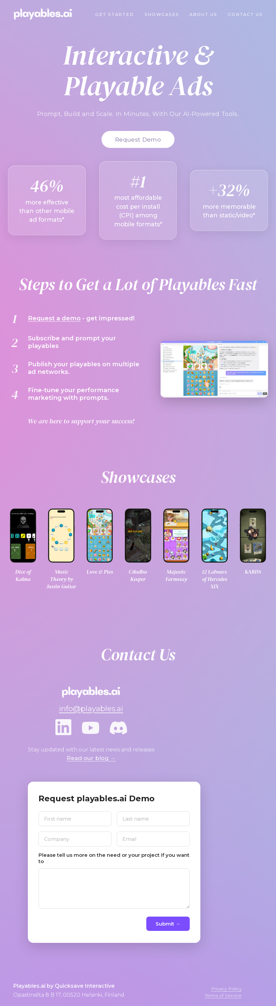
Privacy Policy (226, 988)
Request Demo (138, 139)
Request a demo (54, 318)
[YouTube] (90, 728)
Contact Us (245, 14)
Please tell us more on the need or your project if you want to (113, 858)
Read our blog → (91, 758)
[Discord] (118, 728)
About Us (203, 14)
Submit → (168, 924)
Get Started (114, 14)
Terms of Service (223, 995)
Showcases (162, 14)
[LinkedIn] (63, 728)
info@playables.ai (91, 708)
